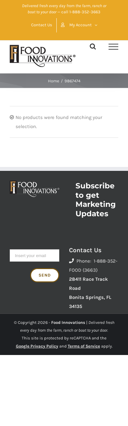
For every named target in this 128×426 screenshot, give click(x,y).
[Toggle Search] (93, 46)
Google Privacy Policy (37, 346)
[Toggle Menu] (113, 47)
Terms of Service (84, 346)
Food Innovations (68, 322)
